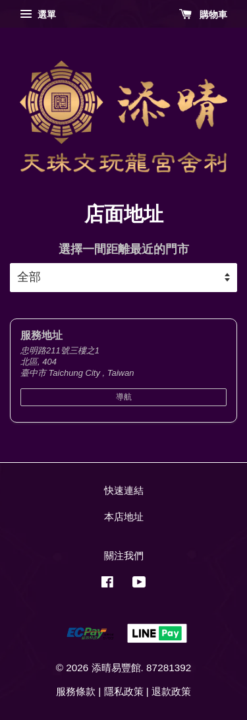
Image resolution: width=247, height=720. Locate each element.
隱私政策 (124, 691)
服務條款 (76, 691)
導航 (124, 397)
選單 (38, 14)
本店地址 (124, 516)
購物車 (203, 14)
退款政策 (171, 691)
